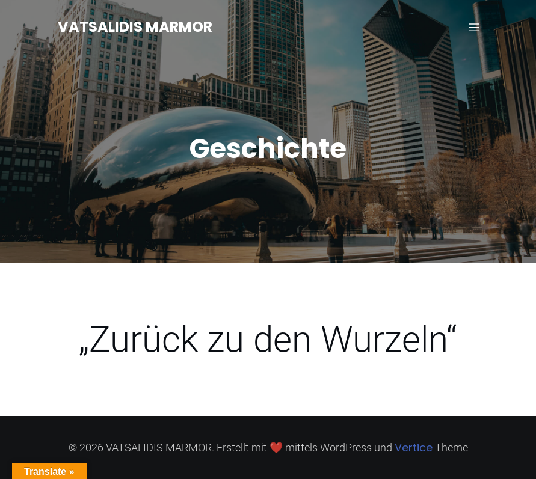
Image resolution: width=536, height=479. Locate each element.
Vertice (414, 447)
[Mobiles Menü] (474, 27)
